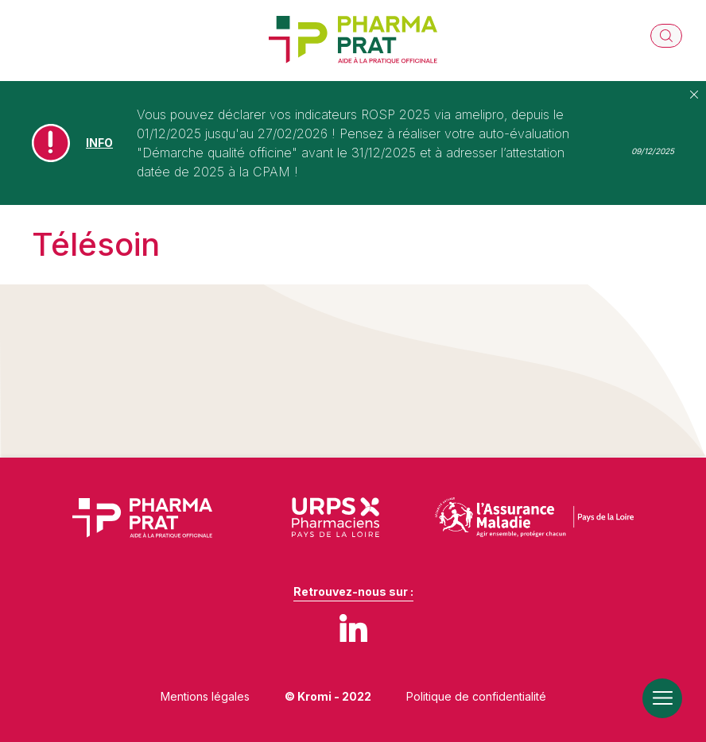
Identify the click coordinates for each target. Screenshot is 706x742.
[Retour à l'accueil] (352, 40)
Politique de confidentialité (476, 696)
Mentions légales (205, 696)
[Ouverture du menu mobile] (662, 698)
